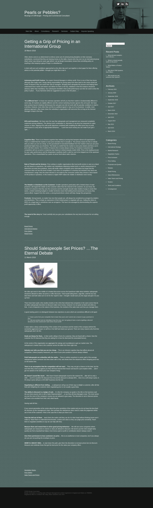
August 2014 (111, 121)
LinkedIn (122, 4)
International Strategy (30, 229)
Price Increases (112, 157)
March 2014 (111, 131)
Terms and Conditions (114, 185)
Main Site (29, 31)
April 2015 (111, 117)
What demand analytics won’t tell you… (114, 56)
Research (55, 31)
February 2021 (112, 89)
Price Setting (28, 231)
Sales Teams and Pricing (31, 475)
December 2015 (113, 114)
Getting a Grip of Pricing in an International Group (52, 44)
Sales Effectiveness (114, 175)
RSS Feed (127, 4)
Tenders (110, 182)
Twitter (118, 4)
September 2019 (113, 96)
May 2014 (111, 124)
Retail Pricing (28, 233)
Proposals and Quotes (114, 164)
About (37, 31)
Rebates (110, 168)
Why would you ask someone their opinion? (113, 76)
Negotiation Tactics (30, 470)
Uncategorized (112, 189)
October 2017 (112, 103)
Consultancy (45, 31)
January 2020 (112, 93)
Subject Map (74, 31)
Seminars (64, 31)
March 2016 (111, 110)
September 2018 (113, 100)
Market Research (113, 150)
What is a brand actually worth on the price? (114, 61)
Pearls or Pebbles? (42, 12)
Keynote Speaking (87, 31)
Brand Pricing (28, 226)
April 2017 (111, 107)
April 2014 (111, 128)
